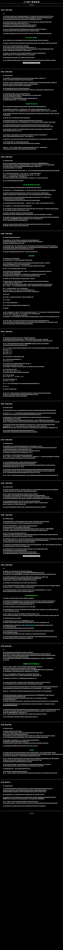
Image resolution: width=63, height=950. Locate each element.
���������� (29, 625)
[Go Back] (31, 4)
